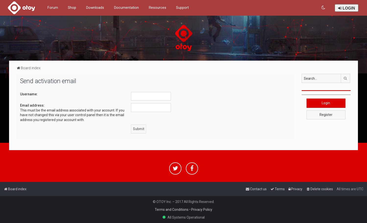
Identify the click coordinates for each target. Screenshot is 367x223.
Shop (72, 7)
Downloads (95, 7)
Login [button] (326, 103)
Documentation (126, 7)
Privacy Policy (201, 210)
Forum (52, 7)
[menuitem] (324, 7)
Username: (29, 94)
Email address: (32, 105)
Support (182, 7)
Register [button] (326, 115)
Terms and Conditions (172, 210)
